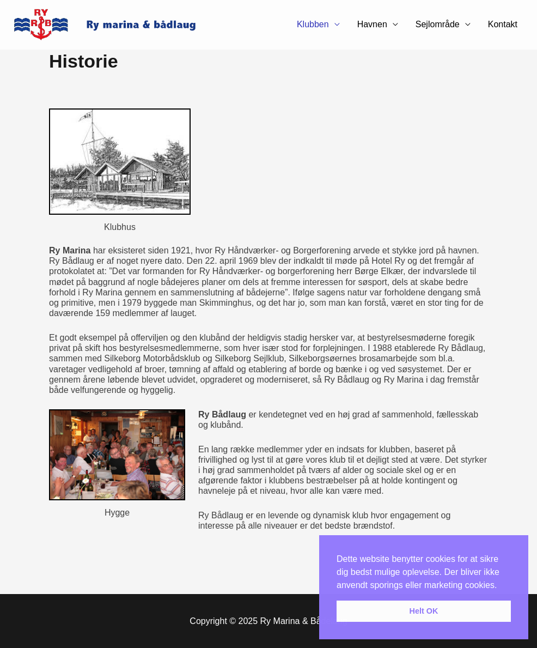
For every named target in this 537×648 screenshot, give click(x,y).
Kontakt (502, 24)
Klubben (313, 24)
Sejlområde (438, 24)
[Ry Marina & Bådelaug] (111, 24)
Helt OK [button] (424, 611)
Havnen (372, 24)
